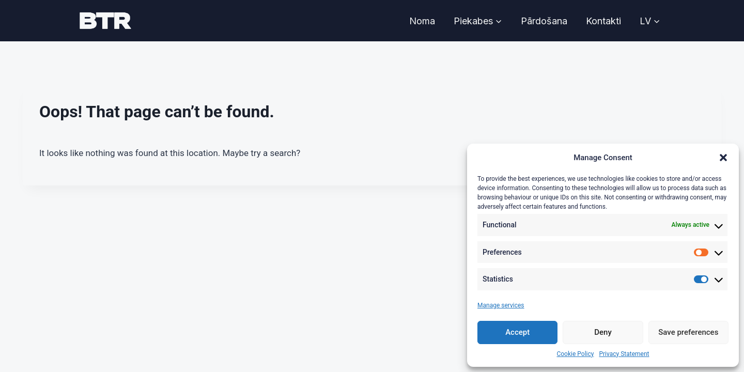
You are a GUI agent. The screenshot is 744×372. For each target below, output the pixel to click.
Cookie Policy (575, 354)
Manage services (500, 305)
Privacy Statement (624, 354)
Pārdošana (544, 21)
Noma (422, 21)
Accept (517, 332)
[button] (723, 157)
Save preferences (688, 332)
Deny (603, 332)
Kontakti (603, 21)
